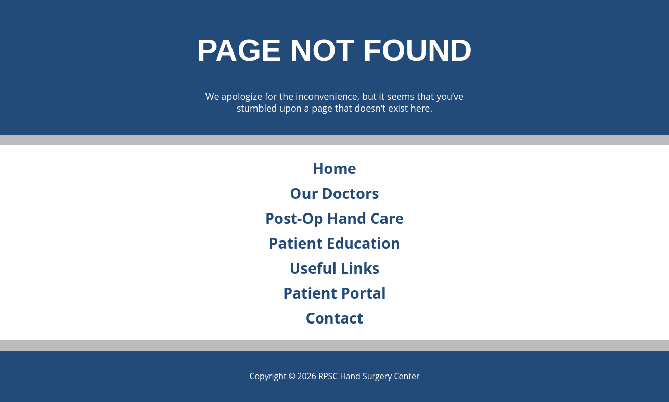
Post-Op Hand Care (334, 218)
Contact (334, 318)
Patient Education (334, 243)
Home (334, 168)
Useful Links (335, 268)
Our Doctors (334, 193)
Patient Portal (334, 293)
